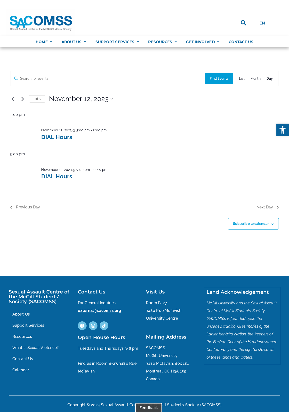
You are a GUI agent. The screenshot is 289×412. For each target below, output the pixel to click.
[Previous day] (13, 99)
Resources (162, 42)
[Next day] (22, 99)
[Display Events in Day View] (269, 78)
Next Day (268, 207)
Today (37, 99)
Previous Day (25, 207)
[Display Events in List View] (242, 78)
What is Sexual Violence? (35, 347)
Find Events (219, 78)
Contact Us (241, 42)
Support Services (117, 42)
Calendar (20, 370)
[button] (282, 130)
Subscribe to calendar (251, 224)
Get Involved (202, 42)
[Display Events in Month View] (255, 78)
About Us (74, 42)
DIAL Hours (56, 137)
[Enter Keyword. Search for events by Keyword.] (107, 78)
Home (44, 42)
